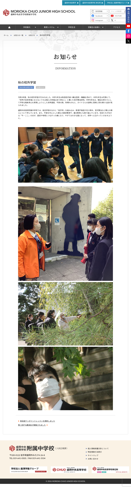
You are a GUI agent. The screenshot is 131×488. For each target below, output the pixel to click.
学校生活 (71, 27)
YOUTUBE (118, 16)
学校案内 (26, 27)
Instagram (99, 20)
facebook (99, 16)
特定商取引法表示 (95, 457)
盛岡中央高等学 (70, 3)
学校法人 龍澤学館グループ (117, 3)
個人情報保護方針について (98, 453)
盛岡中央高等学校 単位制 (91, 3)
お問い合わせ (93, 464)
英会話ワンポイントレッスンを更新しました (37, 426)
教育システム (49, 27)
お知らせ (33, 35)
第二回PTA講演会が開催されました (32, 430)
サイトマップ (93, 460)
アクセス (116, 27)
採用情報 (98, 11)
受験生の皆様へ (94, 27)
